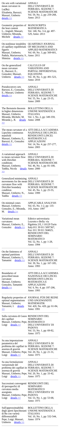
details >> (7, 18)
